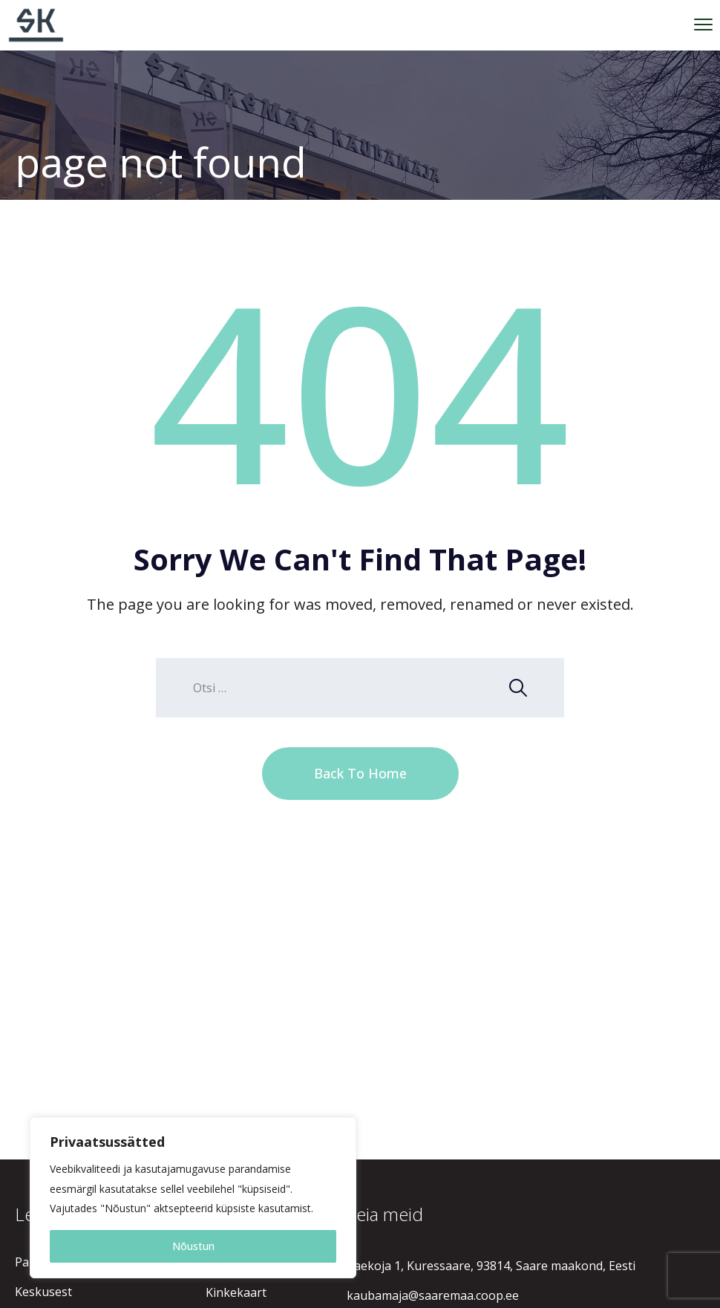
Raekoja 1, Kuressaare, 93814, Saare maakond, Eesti (491, 1265)
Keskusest (43, 1291)
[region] (193, 1197)
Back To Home (360, 773)
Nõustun (193, 1246)
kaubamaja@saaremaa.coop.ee (433, 1295)
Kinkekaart (236, 1292)
